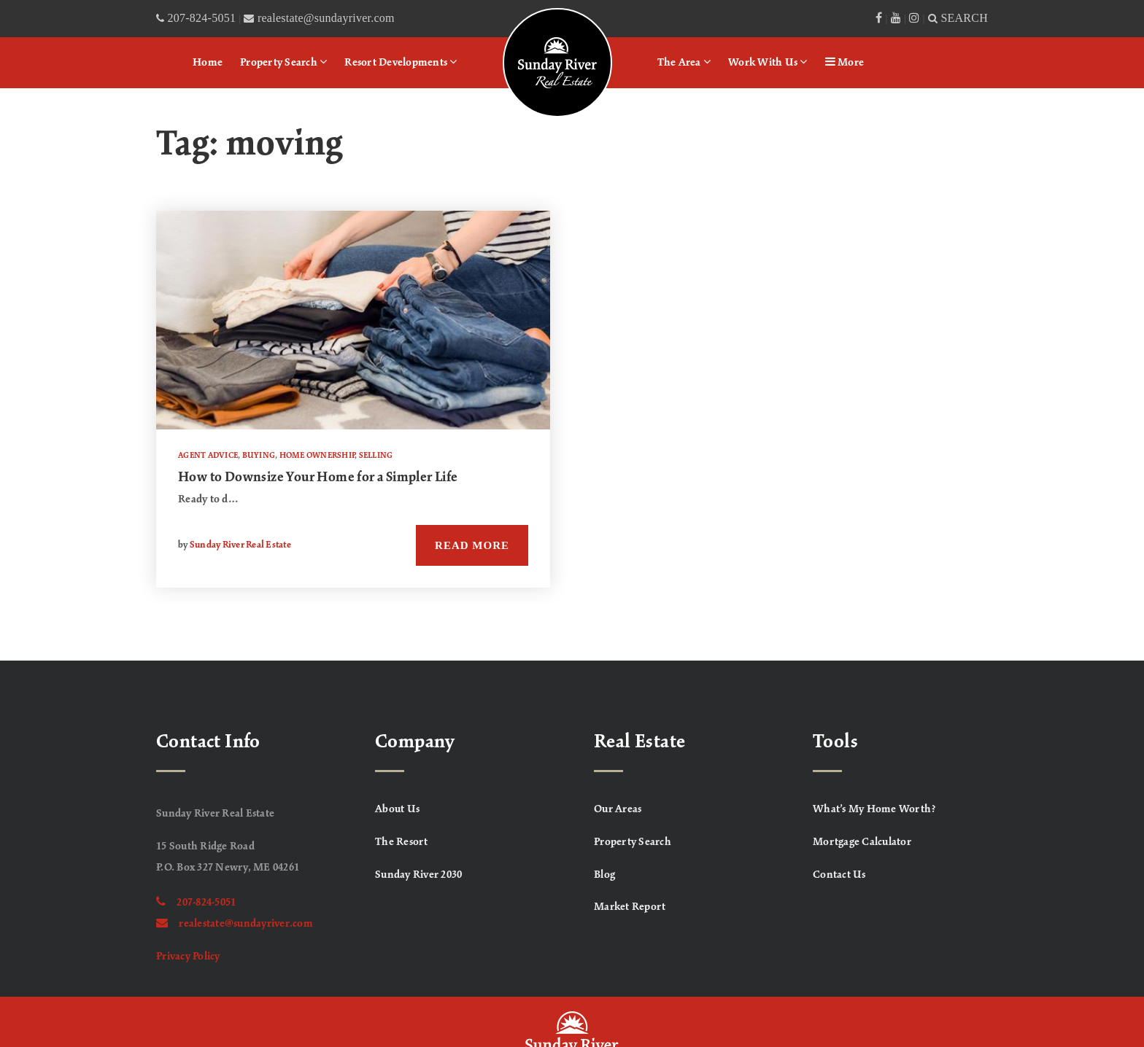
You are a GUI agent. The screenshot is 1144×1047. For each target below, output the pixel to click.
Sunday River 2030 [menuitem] (418, 875)
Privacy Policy (188, 956)
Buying (259, 455)
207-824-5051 (196, 902)
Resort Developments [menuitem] (400, 62)
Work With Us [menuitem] (768, 62)
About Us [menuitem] (397, 809)
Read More (472, 545)
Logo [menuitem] (521, 25)
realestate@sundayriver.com (234, 924)
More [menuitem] (845, 62)
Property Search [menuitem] (283, 62)
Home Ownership (317, 455)
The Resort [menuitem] (401, 842)
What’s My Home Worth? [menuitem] (874, 809)
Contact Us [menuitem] (839, 875)
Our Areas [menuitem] (617, 809)
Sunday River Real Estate (240, 545)
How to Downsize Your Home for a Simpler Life (318, 477)
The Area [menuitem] (684, 62)
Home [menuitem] (208, 63)
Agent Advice (208, 455)
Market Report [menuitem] (629, 907)
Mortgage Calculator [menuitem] (862, 842)
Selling (376, 455)
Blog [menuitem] (604, 875)
